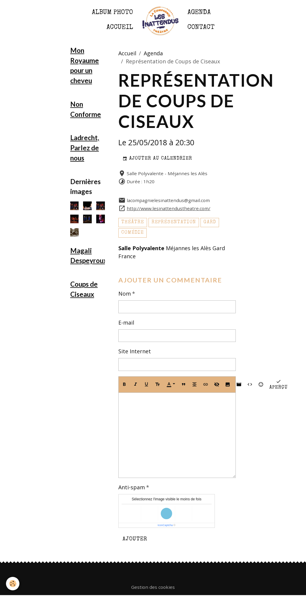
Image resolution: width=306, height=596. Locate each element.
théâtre (132, 222)
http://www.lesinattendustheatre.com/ (168, 208)
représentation (174, 222)
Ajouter (135, 539)
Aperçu (278, 384)
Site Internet (134, 351)
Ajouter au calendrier (157, 159)
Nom (124, 293)
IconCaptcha (165, 525)
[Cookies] (12, 583)
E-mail (126, 322)
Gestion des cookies (153, 587)
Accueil (119, 28)
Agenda (199, 13)
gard (210, 222)
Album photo (112, 13)
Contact (201, 28)
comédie (132, 232)
